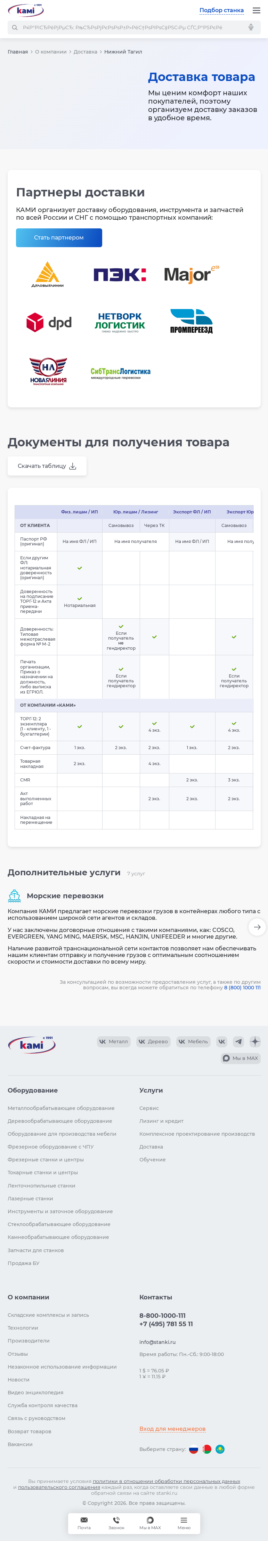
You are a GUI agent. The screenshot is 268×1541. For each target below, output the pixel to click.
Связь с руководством (36, 1418)
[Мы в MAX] (150, 1524)
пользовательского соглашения (59, 1487)
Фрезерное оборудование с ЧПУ (51, 1147)
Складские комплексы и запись (48, 1315)
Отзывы (18, 1354)
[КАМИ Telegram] (238, 1041)
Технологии (23, 1328)
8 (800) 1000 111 (242, 987)
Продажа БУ (24, 1263)
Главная (18, 52)
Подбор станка (222, 10)
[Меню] (256, 10)
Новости (19, 1380)
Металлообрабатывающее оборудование (61, 1108)
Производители (29, 1341)
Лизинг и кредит (161, 1121)
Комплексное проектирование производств (197, 1134)
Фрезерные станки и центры (46, 1160)
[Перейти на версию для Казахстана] (220, 1449)
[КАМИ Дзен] (255, 1041)
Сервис (149, 1108)
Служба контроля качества (43, 1405)
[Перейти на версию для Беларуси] (206, 1449)
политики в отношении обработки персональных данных (166, 1481)
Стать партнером (59, 237)
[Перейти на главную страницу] (26, 10)
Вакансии (20, 1444)
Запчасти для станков (36, 1250)
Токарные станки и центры (43, 1172)
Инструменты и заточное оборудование (60, 1211)
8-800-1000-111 (162, 1316)
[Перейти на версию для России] (193, 1449)
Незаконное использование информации (62, 1367)
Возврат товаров (29, 1431)
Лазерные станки (30, 1198)
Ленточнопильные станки (41, 1186)
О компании (51, 52)
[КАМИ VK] (221, 1041)
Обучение (152, 1160)
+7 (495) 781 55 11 (166, 1324)
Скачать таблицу (42, 466)
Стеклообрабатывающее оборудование (59, 1224)
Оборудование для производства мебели (62, 1134)
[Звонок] (116, 1524)
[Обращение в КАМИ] (84, 1524)
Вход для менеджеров (172, 1429)
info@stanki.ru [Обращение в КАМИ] (157, 1342)
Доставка (85, 52)
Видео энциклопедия (36, 1392)
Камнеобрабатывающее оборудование (58, 1237)
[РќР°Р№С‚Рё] (15, 27)
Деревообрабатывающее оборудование (60, 1121)
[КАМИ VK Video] (114, 1041)
